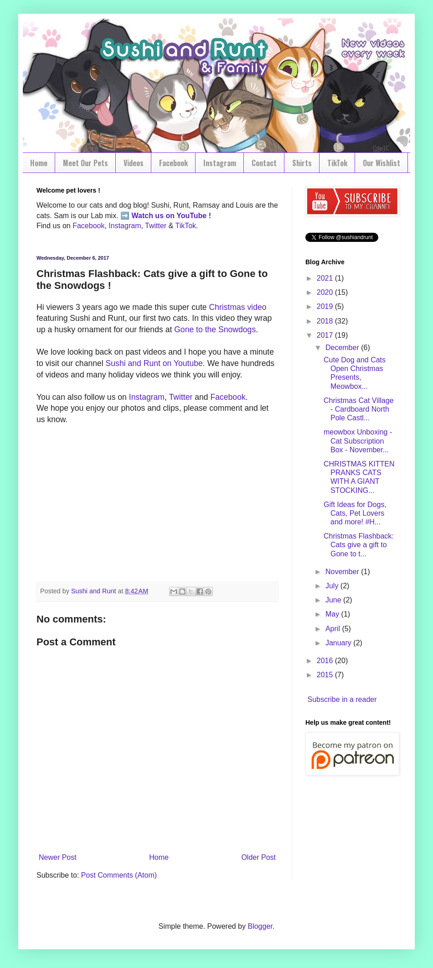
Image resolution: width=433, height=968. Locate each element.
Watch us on (153, 216)
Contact (264, 162)
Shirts (302, 162)
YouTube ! (193, 216)
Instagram (219, 162)
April (333, 629)
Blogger (259, 926)
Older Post (258, 857)
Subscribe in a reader (341, 699)
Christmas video (237, 307)
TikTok (337, 162)
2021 (326, 278)
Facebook (173, 162)
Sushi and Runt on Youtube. (155, 363)
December (343, 347)
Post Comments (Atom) (119, 875)
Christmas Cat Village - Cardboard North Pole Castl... (359, 409)
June (334, 600)
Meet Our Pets (85, 162)
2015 (326, 675)
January (339, 643)
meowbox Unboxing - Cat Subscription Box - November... (358, 440)
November (343, 572)
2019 (326, 306)
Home (38, 162)
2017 (326, 335)
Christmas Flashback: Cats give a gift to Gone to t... (359, 544)
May (333, 614)
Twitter (155, 226)
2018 (326, 321)
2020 (326, 292)
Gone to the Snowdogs (215, 329)
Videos (134, 162)
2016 (326, 661)
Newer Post (58, 857)
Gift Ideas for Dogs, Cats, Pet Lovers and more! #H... (355, 513)
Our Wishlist (381, 162)
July (332, 586)
